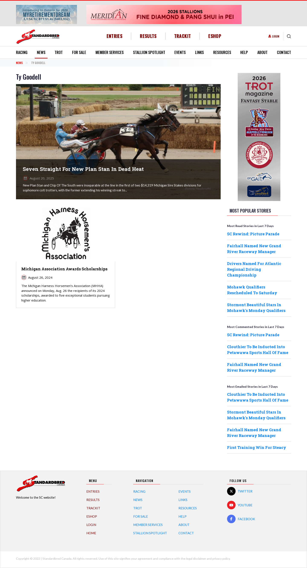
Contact (284, 52)
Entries (115, 36)
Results (148, 36)
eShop (214, 36)
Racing (22, 52)
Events (180, 52)
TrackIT (182, 36)
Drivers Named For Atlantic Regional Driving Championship (254, 269)
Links (199, 52)
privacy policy (221, 558)
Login (275, 36)
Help (244, 52)
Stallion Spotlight (149, 52)
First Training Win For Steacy (256, 447)
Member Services (110, 52)
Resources (222, 52)
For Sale (79, 52)
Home (91, 533)
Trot (59, 52)
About (262, 52)
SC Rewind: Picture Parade (253, 233)
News (41, 52)
